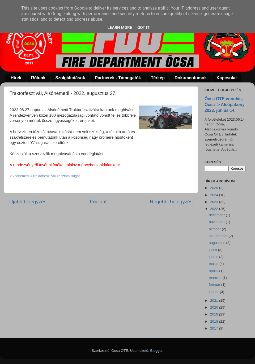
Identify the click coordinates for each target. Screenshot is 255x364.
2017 (214, 328)
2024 (214, 195)
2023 (214, 202)
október (215, 229)
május (214, 264)
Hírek (16, 78)
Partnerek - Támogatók (118, 78)
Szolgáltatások (70, 78)
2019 (214, 314)
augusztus (217, 243)
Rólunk (38, 78)
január (214, 292)
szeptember (218, 236)
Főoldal (98, 201)
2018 (214, 321)
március (215, 278)
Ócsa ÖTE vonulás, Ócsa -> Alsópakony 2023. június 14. (225, 105)
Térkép (158, 78)
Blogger (156, 351)
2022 (214, 209)
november (217, 222)
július (213, 250)
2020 (214, 307)
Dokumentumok (191, 78)
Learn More (120, 27)
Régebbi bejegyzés (171, 201)
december (217, 215)
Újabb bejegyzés (27, 201)
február (215, 285)
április (214, 271)
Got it (143, 27)
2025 (214, 188)
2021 (214, 300)
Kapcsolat (226, 78)
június (214, 257)
